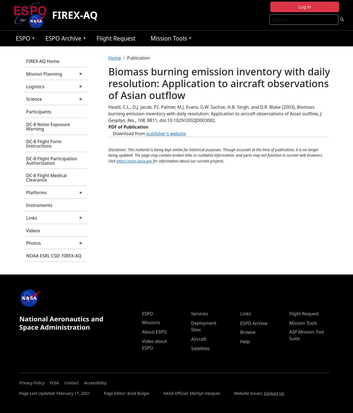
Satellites (200, 348)
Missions (151, 322)
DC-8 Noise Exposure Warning (48, 126)
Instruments (39, 205)
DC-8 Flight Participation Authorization (51, 161)
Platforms (54, 194)
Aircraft (198, 339)
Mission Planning (54, 75)
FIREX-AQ (75, 15)
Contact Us (274, 393)
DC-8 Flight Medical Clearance (46, 177)
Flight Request (116, 38)
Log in (304, 7)
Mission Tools (170, 39)
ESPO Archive (65, 39)
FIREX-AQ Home (43, 61)
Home (114, 58)
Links (54, 219)
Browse (247, 332)
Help (245, 342)
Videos (33, 231)
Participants (38, 112)
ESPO (24, 39)
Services (199, 314)
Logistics (54, 88)
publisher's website (166, 133)
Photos (54, 244)
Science (54, 100)
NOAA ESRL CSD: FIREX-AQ (53, 256)
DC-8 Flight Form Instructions (43, 143)
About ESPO (154, 332)
